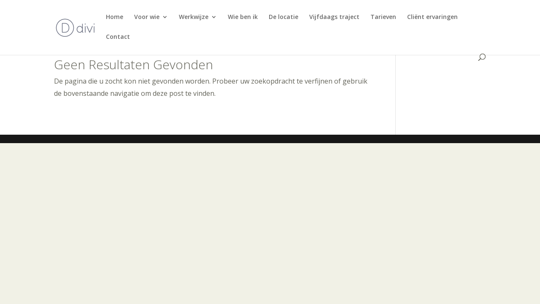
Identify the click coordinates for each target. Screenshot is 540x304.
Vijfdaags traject (334, 17)
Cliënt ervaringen (432, 17)
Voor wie (146, 17)
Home (114, 17)
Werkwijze (193, 17)
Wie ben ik (243, 17)
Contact (118, 37)
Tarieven (383, 17)
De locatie (283, 17)
